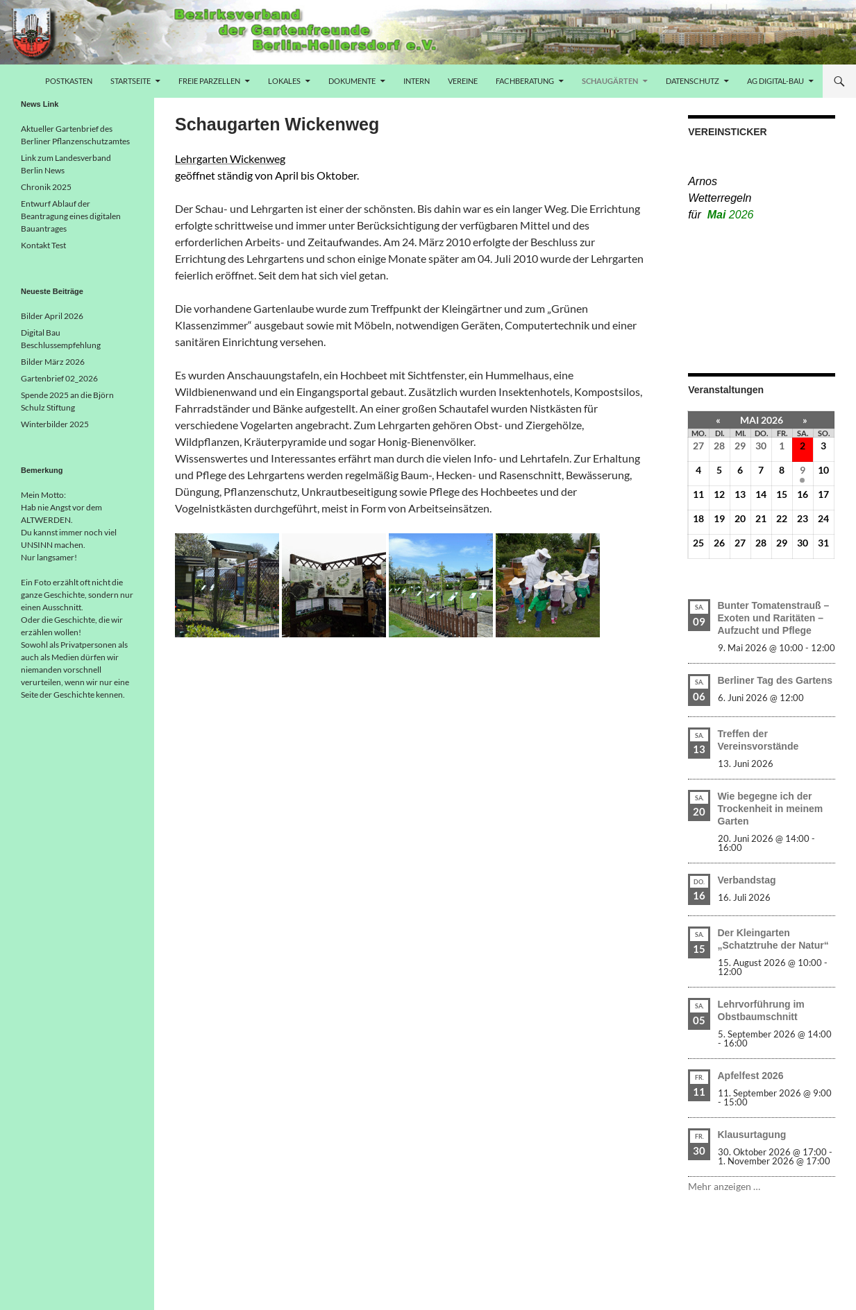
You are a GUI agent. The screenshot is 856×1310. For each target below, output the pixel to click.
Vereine (463, 80)
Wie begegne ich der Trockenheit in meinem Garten (770, 809)
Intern (416, 80)
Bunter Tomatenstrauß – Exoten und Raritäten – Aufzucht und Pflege (774, 618)
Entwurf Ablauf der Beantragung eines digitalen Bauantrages (71, 216)
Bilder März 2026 (53, 361)
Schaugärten (610, 80)
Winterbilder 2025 (55, 424)
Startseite (130, 80)
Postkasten (68, 80)
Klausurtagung (752, 1134)
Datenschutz (692, 80)
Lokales (284, 80)
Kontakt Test (43, 245)
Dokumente (352, 80)
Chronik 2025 (46, 187)
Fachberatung (525, 80)
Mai (730, 215)
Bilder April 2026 (52, 316)
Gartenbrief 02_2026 (59, 378)
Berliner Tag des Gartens (775, 680)
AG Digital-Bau (775, 80)
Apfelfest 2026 (751, 1075)
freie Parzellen (209, 80)
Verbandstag (747, 880)
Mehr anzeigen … (724, 1186)
